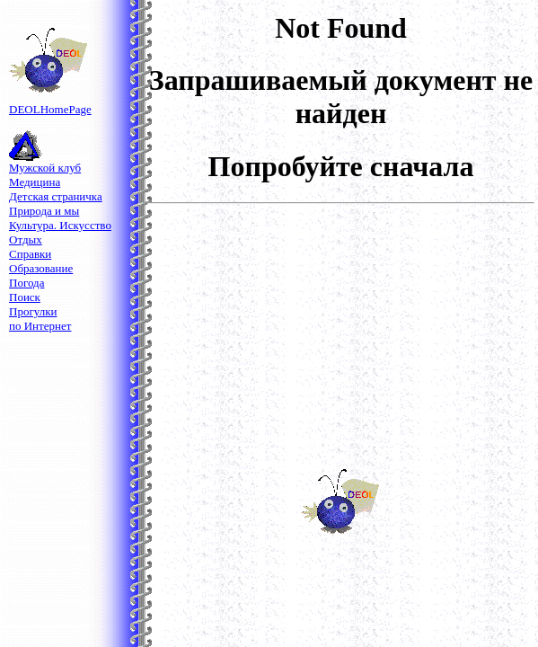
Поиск (24, 297)
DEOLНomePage (50, 104)
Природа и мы (44, 210)
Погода (26, 282)
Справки (30, 254)
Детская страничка (55, 196)
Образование (41, 268)
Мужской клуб (45, 167)
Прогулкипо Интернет (40, 318)
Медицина (34, 182)
